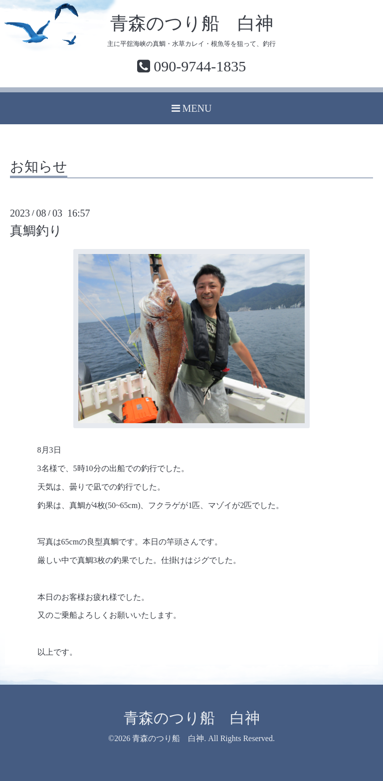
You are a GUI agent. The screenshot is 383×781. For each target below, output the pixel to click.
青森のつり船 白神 (191, 23)
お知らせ (38, 167)
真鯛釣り (36, 231)
